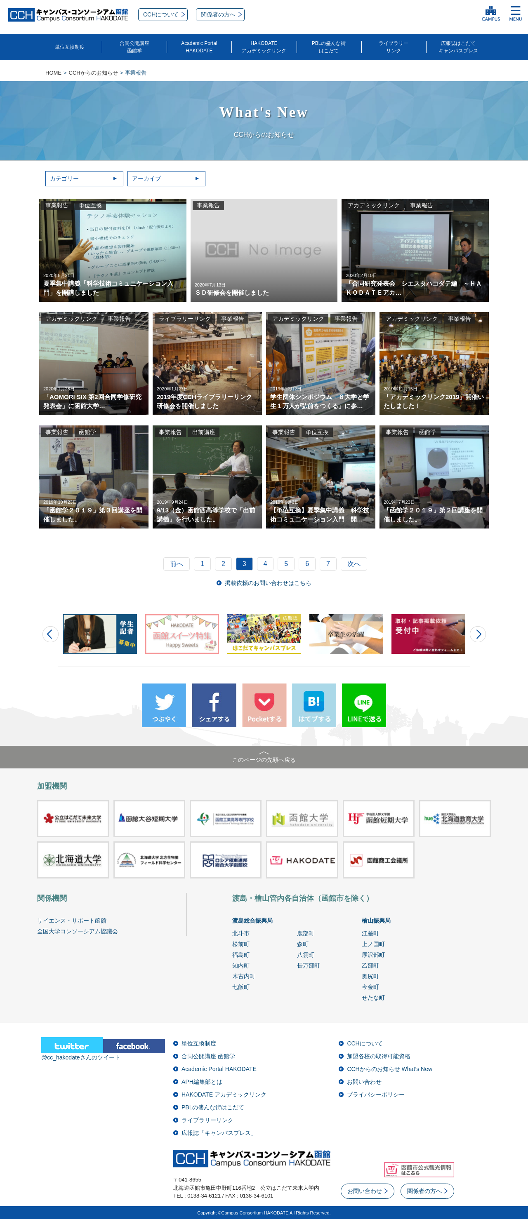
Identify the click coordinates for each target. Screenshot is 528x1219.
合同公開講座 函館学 (208, 1056)
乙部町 (370, 965)
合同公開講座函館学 (134, 47)
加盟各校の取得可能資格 (378, 1056)
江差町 (370, 933)
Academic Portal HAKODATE (219, 1069)
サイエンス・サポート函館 (71, 920)
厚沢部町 (373, 954)
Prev (50, 634)
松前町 (241, 944)
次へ (354, 563)
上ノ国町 (373, 944)
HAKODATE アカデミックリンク (224, 1094)
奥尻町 (370, 976)
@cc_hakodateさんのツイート (80, 1057)
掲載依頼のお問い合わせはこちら (268, 583)
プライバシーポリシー (376, 1094)
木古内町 (243, 976)
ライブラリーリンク (393, 47)
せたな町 (373, 997)
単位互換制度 (70, 47)
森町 (303, 944)
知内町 (241, 965)
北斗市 (241, 933)
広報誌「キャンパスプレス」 (219, 1133)
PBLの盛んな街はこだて (329, 47)
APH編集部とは (202, 1081)
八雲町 (305, 954)
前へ (176, 563)
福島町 (241, 954)
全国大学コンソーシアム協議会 (77, 931)
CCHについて (364, 1043)
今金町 (370, 987)
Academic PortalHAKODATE (199, 47)
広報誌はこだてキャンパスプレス (458, 47)
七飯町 (241, 987)
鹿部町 (305, 933)
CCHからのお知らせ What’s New (389, 1069)
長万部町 (308, 965)
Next (478, 634)
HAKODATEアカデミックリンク (264, 47)
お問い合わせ (364, 1081)
